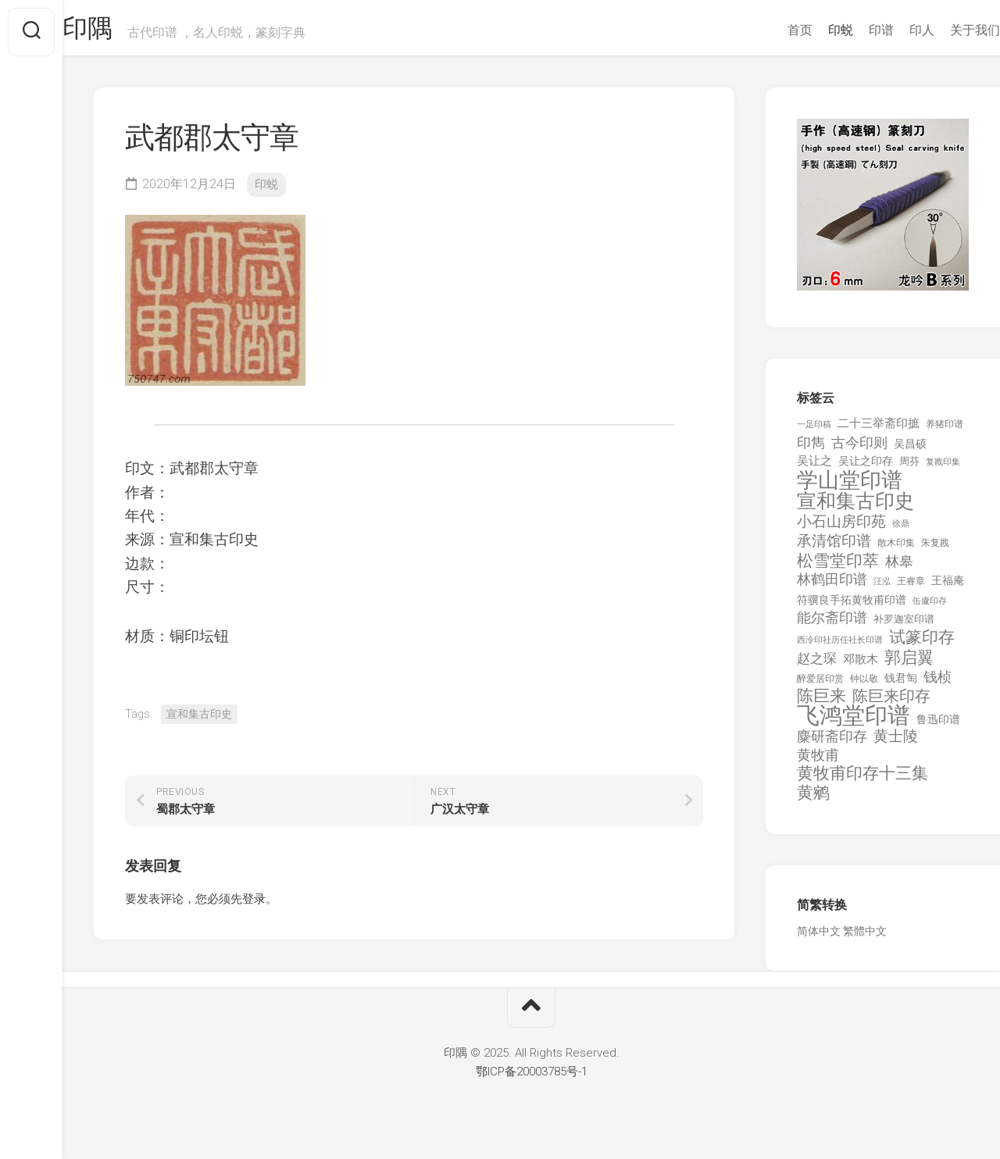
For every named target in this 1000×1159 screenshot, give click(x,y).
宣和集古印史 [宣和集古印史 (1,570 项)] (855, 509)
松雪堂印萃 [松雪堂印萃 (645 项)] (838, 569)
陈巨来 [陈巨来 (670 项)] (821, 704)
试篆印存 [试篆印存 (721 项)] (922, 645)
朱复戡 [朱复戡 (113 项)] (935, 550)
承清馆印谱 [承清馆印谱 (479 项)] (834, 549)
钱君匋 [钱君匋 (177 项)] (900, 685)
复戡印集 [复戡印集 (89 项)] (943, 470)
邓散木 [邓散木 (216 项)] (860, 667)
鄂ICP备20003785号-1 (532, 1079)
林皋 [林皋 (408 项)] (899, 569)
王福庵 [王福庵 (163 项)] (947, 588)
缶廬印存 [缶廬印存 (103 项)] (929, 608)
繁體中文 (865, 939)
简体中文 (819, 939)
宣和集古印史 (199, 721)
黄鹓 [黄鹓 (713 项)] (813, 801)
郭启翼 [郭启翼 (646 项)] (909, 666)
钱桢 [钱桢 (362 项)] (937, 684)
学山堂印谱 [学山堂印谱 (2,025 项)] (849, 488)
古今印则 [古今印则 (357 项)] (859, 450)
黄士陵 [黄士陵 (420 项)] (895, 744)
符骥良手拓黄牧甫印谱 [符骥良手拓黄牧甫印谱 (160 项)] (851, 607)
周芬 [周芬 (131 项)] (909, 469)
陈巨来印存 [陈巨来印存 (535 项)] (891, 704)
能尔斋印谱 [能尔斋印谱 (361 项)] (832, 625)
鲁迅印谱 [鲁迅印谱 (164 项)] (938, 727)
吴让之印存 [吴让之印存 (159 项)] (865, 468)
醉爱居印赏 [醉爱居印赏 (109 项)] (820, 686)
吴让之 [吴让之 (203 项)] (814, 469)
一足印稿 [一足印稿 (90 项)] (814, 432)
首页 (768, 30)
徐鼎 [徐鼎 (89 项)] (900, 531)
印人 (890, 30)
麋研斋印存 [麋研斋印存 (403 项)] (832, 744)
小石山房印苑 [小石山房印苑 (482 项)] (841, 529)
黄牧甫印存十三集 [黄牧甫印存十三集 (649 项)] (862, 781)
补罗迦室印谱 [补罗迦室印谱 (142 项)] (903, 627)
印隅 (121, 32)
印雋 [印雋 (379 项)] (811, 450)
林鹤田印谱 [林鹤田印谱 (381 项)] (832, 587)
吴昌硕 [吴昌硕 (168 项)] (910, 451)
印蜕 (809, 30)
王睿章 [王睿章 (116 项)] (911, 588)
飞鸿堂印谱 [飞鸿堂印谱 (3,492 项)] (853, 724)
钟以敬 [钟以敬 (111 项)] (864, 686)
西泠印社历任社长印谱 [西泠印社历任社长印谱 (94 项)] (840, 648)
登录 (254, 907)
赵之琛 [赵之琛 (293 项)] (817, 666)
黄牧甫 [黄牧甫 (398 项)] (818, 762)
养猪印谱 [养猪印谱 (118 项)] (944, 431)
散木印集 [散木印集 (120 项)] (896, 550)
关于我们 (944, 30)
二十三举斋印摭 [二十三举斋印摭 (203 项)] (879, 431)
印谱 (850, 30)
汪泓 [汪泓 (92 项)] (882, 589)
